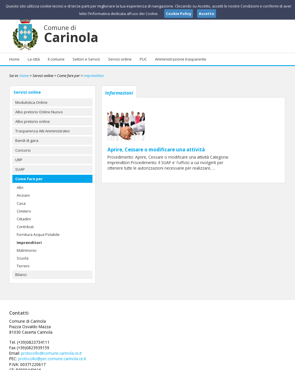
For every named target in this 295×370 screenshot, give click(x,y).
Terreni (23, 265)
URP (18, 159)
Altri (20, 187)
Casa (21, 203)
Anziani (23, 195)
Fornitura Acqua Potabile (38, 234)
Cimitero (24, 211)
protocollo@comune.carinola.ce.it (143, 331)
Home (14, 59)
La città (34, 59)
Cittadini (24, 218)
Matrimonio (27, 250)
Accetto (206, 13)
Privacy (250, 365)
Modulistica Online (31, 102)
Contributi (25, 226)
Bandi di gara (26, 140)
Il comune (56, 59)
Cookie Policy (273, 365)
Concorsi (23, 150)
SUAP (20, 169)
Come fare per (29, 178)
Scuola (23, 258)
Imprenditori (94, 75)
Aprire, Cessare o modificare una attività (199, 104)
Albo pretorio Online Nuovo (39, 111)
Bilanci (21, 274)
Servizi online (120, 59)
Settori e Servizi (86, 59)
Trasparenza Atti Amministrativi (42, 131)
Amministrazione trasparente (180, 59)
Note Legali (229, 365)
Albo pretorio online (32, 121)
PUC (143, 59)
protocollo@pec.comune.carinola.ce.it (143, 336)
